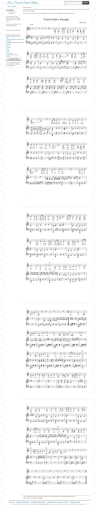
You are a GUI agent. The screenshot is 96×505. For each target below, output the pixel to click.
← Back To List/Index (11, 6)
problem (30, 498)
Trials (7, 51)
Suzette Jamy (17, 30)
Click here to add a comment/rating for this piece (13, 59)
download (11, 13)
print (15, 11)
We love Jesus (44, 504)
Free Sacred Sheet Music (23, 3)
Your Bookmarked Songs (38, 502)
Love (7, 48)
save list (72, 13)
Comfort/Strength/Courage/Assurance (15, 42)
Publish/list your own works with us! (57, 502)
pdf (9, 11)
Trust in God (9, 53)
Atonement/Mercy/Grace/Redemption (15, 39)
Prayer (7, 50)
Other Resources (75, 502)
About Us (12, 502)
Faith (7, 45)
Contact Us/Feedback (22, 502)
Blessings (8, 41)
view (12, 11)
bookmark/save (33, 13)
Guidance (8, 47)
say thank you (11, 19)
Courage (8, 44)
